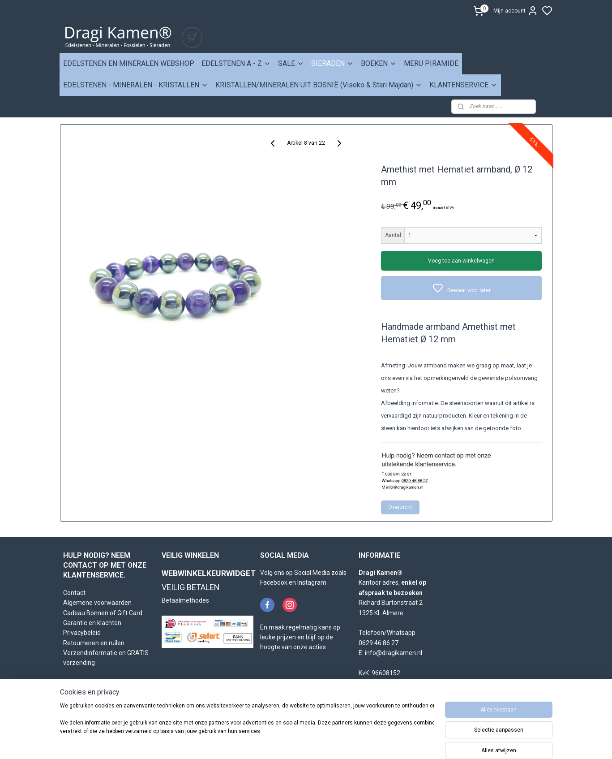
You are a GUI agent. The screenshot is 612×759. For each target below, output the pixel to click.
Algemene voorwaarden (97, 602)
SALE (291, 63)
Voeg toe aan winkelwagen (461, 261)
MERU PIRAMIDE (431, 63)
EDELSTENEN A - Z (236, 63)
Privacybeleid (82, 632)
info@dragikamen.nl (393, 652)
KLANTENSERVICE (463, 85)
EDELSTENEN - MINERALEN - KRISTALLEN (135, 85)
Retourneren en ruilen (93, 643)
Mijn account (515, 10)
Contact (74, 592)
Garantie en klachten (92, 622)
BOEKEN (379, 63)
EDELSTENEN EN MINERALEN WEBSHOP (128, 63)
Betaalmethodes (185, 600)
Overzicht (400, 507)
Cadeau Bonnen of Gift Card (102, 613)
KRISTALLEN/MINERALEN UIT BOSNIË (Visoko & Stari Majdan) (318, 85)
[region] (247, 728)
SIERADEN (332, 63)
